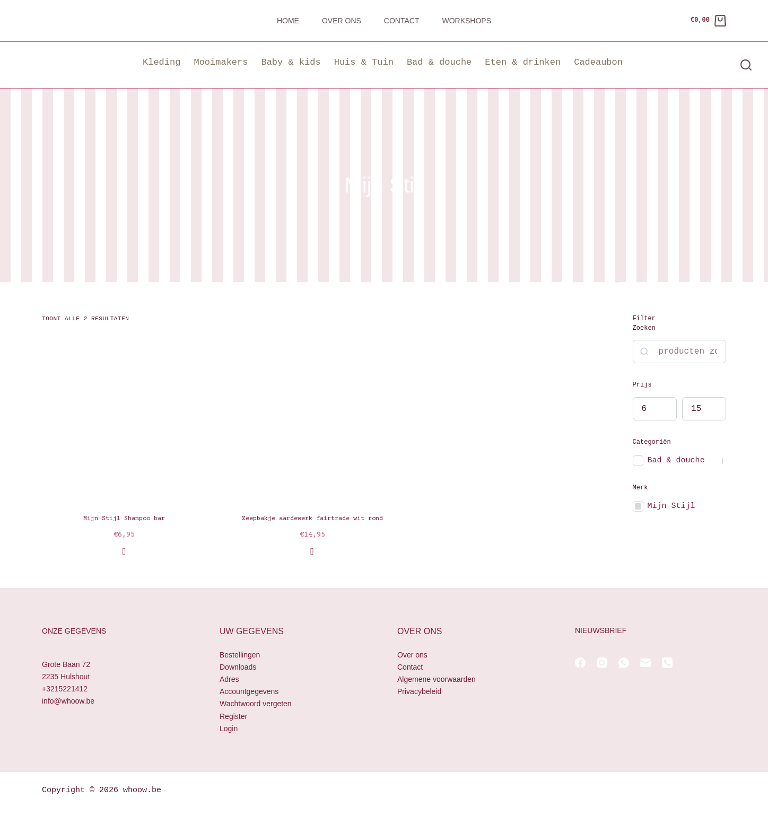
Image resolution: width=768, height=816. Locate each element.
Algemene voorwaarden (436, 679)
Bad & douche (676, 460)
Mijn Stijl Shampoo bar (124, 518)
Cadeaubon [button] (598, 62)
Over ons (341, 20)
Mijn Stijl (671, 506)
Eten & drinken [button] (523, 62)
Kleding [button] (161, 62)
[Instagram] (602, 662)
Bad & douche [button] (439, 62)
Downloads (238, 667)
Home (288, 20)
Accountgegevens (249, 691)
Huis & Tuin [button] (364, 62)
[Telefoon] (667, 662)
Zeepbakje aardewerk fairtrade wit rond (312, 518)
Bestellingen (240, 655)
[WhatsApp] (623, 662)
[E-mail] (645, 662)
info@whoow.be (68, 701)
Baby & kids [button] (290, 62)
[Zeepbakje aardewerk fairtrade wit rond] (312, 419)
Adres (229, 679)
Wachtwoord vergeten (256, 703)
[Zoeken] (746, 65)
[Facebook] (580, 662)
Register (233, 716)
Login (229, 728)
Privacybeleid (419, 691)
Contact (402, 20)
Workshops (466, 20)
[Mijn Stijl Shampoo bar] (124, 419)
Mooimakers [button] (221, 62)
